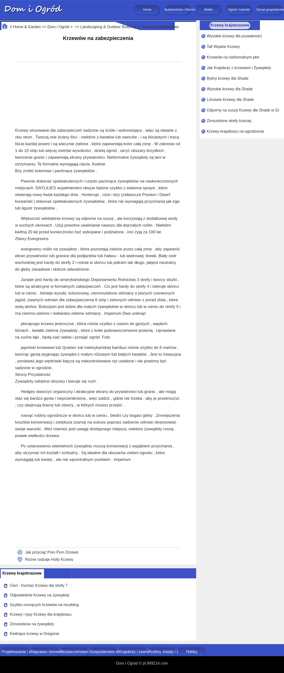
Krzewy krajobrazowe (160, 27)
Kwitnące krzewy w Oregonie (34, 634)
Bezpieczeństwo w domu (74, 652)
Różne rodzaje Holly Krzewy (49, 559)
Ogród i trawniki (239, 9)
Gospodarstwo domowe (103, 652)
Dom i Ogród (58, 27)
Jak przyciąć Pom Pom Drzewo (51, 552)
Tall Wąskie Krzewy (223, 47)
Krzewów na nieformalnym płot (233, 57)
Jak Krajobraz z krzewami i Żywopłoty (239, 68)
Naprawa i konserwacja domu (45, 652)
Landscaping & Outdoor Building (108, 27)
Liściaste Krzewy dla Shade (230, 100)
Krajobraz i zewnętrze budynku (133, 652)
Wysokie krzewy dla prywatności (234, 36)
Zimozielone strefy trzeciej (229, 121)
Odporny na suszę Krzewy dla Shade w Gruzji (243, 110)
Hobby (191, 652)
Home (147, 9)
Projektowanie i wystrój (15, 652)
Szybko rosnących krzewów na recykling (44, 605)
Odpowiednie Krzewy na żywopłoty (39, 595)
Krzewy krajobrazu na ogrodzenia (235, 131)
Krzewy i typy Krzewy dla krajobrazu (40, 614)
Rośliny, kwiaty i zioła (162, 652)
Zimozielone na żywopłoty (32, 624)
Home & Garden (27, 27)
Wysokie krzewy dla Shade (230, 89)
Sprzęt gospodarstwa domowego (269, 9)
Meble (208, 9)
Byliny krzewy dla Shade (227, 78)
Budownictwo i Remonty (178, 9)
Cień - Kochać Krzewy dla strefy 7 (39, 585)
